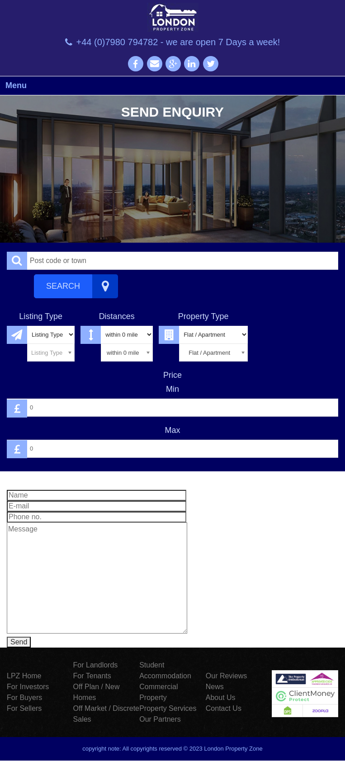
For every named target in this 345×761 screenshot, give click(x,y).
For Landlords (95, 665)
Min (172, 389)
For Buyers (24, 697)
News (215, 687)
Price (172, 375)
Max (172, 430)
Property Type (203, 316)
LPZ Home (24, 676)
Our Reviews (226, 676)
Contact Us (223, 708)
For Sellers (24, 708)
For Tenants (92, 676)
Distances (117, 316)
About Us (221, 697)
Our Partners (160, 719)
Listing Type (40, 316)
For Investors (28, 687)
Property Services (167, 708)
